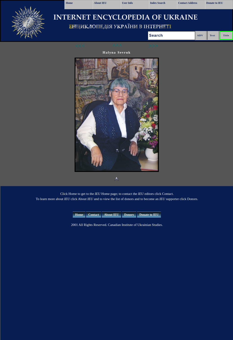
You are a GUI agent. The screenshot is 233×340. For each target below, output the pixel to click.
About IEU (100, 3)
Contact (93, 214)
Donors (129, 214)
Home (69, 3)
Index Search (157, 3)
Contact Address (187, 3)
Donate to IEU (214, 3)
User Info (127, 3)
